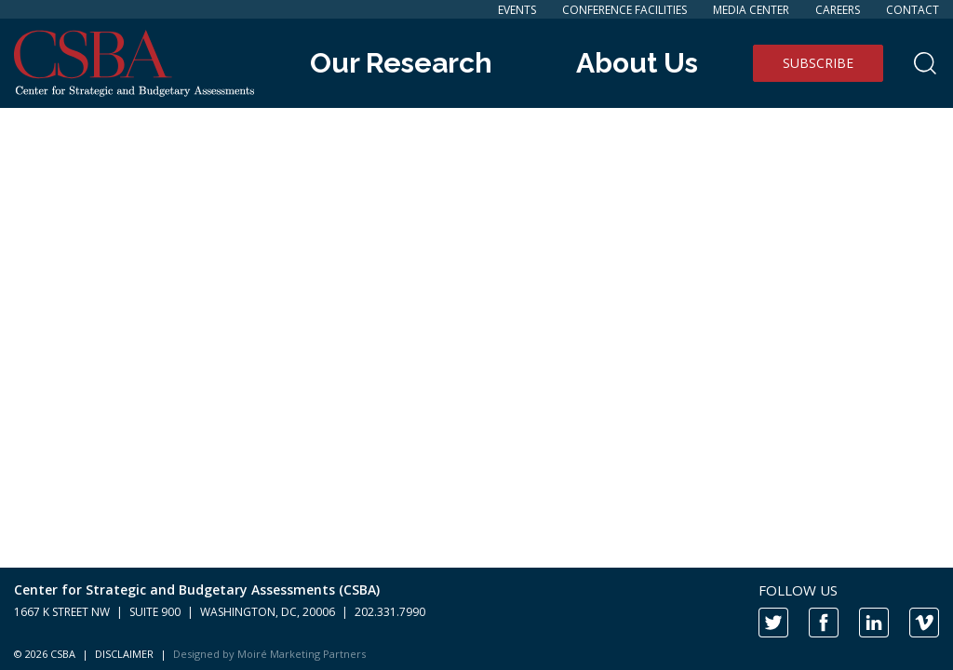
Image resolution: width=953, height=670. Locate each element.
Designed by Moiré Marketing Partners (269, 654)
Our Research (401, 63)
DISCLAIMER (124, 654)
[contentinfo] (476, 619)
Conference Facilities (624, 10)
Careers (837, 10)
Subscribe (818, 63)
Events (517, 10)
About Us (637, 63)
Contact (912, 10)
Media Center (751, 10)
